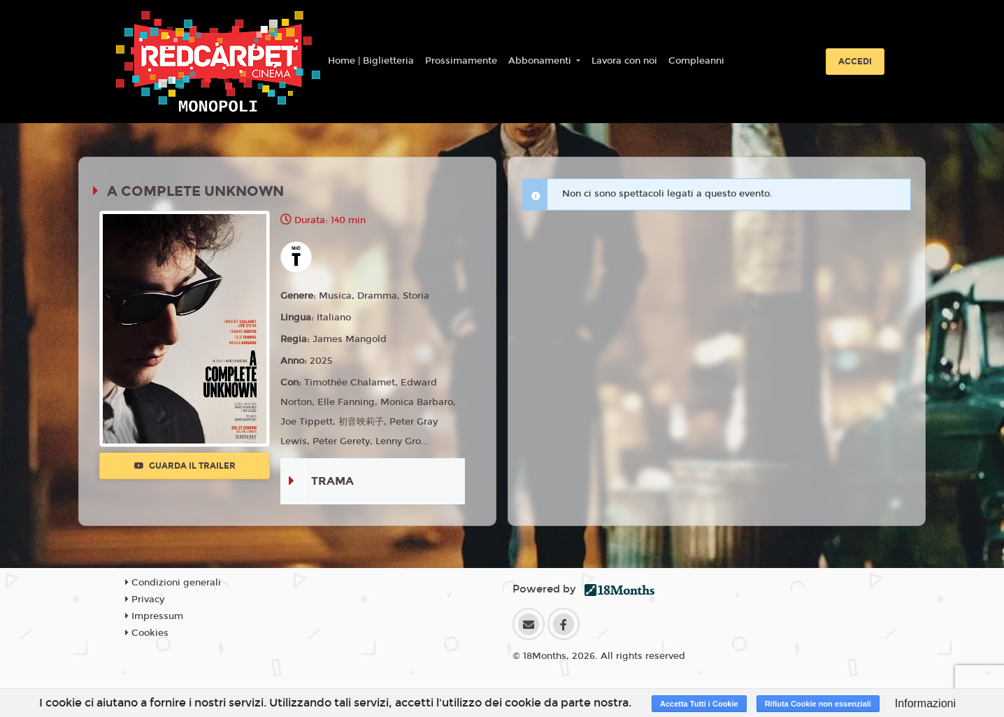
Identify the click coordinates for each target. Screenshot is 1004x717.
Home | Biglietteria (371, 60)
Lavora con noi (624, 60)
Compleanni (696, 60)
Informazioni (925, 703)
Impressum (154, 616)
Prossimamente (461, 60)
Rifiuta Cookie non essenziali (818, 704)
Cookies (146, 633)
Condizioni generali (173, 582)
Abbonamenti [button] (541, 60)
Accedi (855, 61)
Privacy (144, 599)
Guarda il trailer (185, 466)
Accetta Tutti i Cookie (699, 704)
